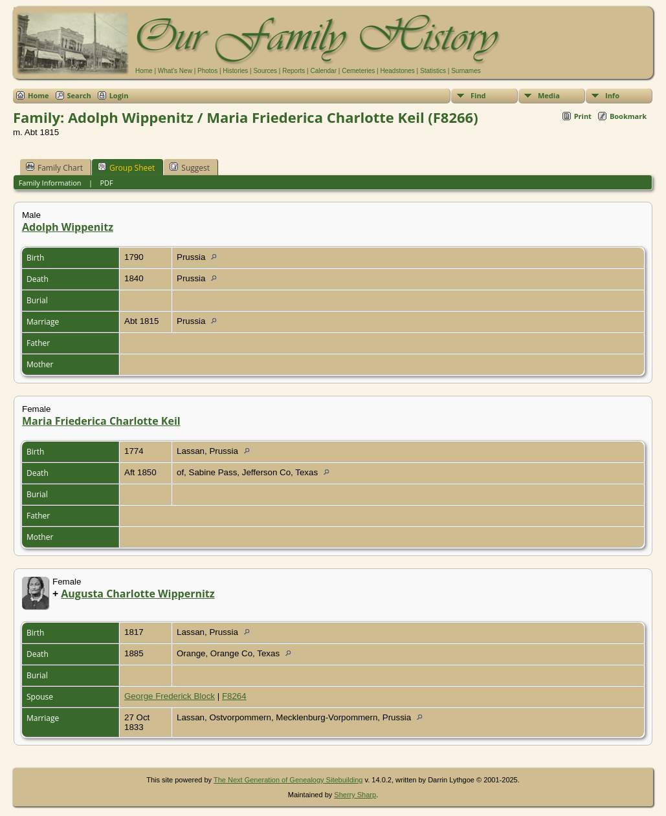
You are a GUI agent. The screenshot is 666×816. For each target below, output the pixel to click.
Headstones (397, 70)
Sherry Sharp (355, 795)
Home (144, 70)
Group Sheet (126, 167)
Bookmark (628, 116)
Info (612, 95)
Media (549, 95)
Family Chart (54, 167)
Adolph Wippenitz (67, 227)
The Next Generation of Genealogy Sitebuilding (288, 780)
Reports (293, 70)
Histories (235, 70)
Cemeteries (358, 70)
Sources (265, 70)
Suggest (190, 167)
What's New (175, 70)
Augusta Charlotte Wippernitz (137, 593)
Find (478, 95)
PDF (106, 183)
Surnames (466, 70)
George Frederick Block (169, 696)
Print (583, 116)
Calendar (323, 70)
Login (119, 95)
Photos (207, 70)
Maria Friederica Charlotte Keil (101, 421)
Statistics (433, 70)
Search (79, 95)
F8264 (234, 696)
